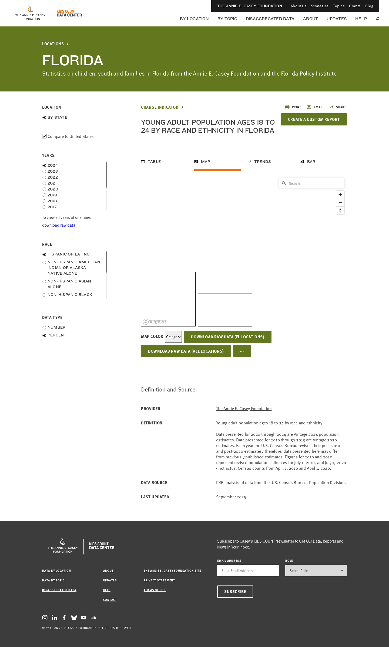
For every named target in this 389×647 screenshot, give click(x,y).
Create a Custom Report (314, 119)
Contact (110, 600)
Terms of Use (155, 590)
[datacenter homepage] (69, 13)
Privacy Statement (159, 580)
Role (289, 561)
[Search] (311, 183)
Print (292, 107)
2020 (53, 189)
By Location (194, 18)
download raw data (58, 225)
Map (205, 161)
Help (361, 18)
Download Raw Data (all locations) (186, 351)
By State (57, 117)
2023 (53, 171)
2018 (52, 201)
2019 (52, 195)
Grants (355, 6)
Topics (339, 6)
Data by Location (56, 570)
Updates (337, 18)
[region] (244, 251)
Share (337, 107)
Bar (311, 161)
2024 (53, 165)
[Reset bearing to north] (340, 210)
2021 (52, 183)
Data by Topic (53, 580)
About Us (299, 6)
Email (314, 107)
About (310, 18)
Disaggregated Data (270, 18)
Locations (53, 44)
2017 (52, 207)
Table (154, 161)
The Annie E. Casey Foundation (249, 6)
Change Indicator (160, 107)
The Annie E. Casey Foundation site (172, 570)
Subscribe (235, 591)
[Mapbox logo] (154, 322)
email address (229, 561)
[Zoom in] (340, 195)
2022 (53, 177)
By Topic (227, 18)
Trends (262, 161)
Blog (369, 6)
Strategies (320, 6)
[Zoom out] (340, 202)
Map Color (152, 336)
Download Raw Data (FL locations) (227, 337)
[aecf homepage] (30, 13)
